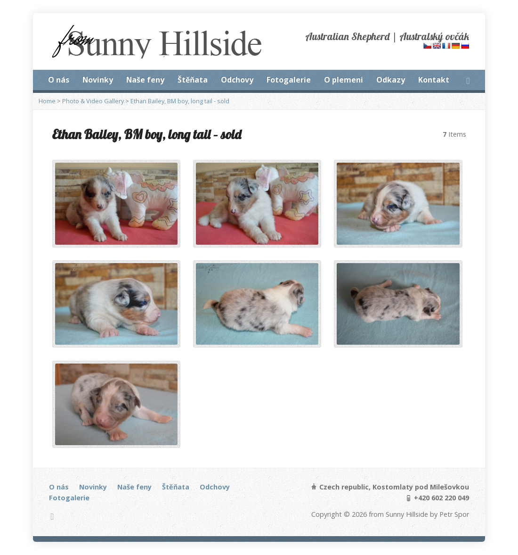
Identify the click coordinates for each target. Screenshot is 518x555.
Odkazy (390, 80)
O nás (58, 80)
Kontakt (433, 80)
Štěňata (193, 80)
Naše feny (145, 80)
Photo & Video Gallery (93, 101)
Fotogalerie (289, 80)
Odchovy (237, 80)
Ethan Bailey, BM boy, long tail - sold (179, 101)
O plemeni (343, 80)
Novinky (97, 80)
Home (47, 101)
